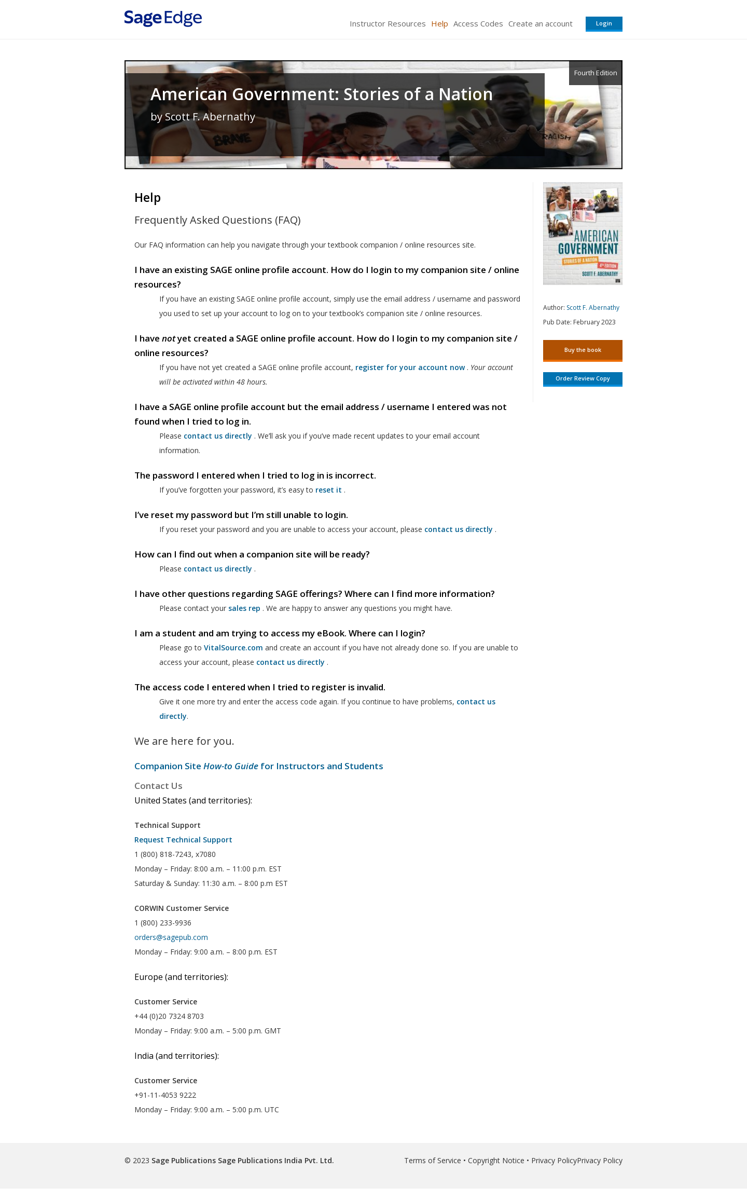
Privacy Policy (554, 1160)
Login (604, 23)
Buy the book (582, 349)
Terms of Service (432, 1160)
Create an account (540, 23)
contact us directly (290, 662)
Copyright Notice (496, 1160)
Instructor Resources (388, 23)
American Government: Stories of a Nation (321, 94)
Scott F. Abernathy (592, 307)
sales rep (244, 608)
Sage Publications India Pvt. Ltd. (275, 1160)
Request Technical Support (183, 839)
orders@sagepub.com (171, 937)
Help (439, 23)
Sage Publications (183, 1160)
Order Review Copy (583, 378)
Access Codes (478, 23)
